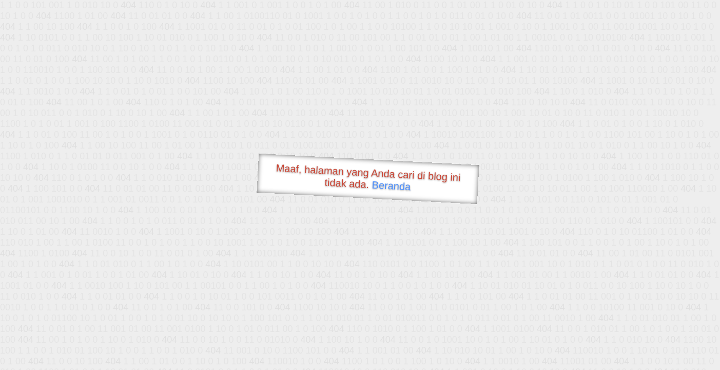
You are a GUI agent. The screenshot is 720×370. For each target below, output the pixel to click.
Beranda (391, 185)
